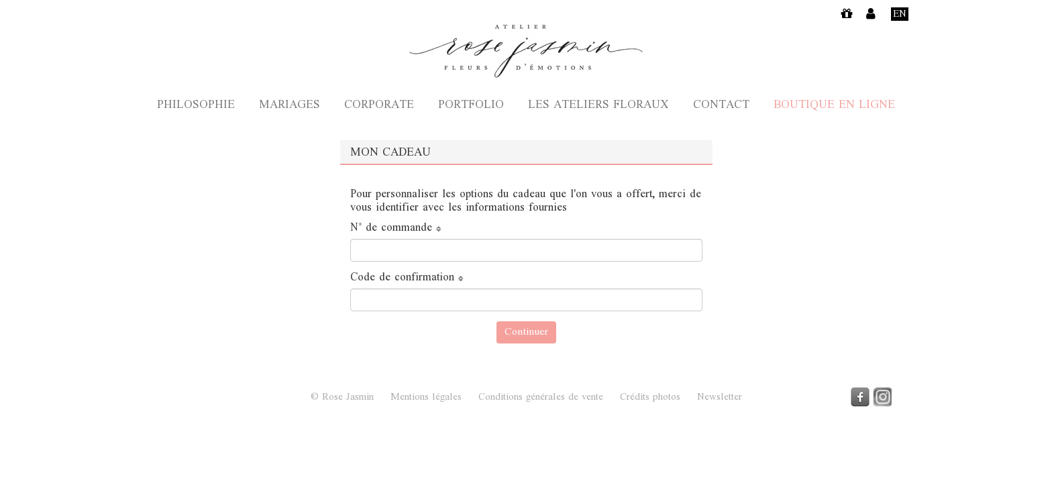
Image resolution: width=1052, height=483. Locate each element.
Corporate (379, 106)
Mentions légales (426, 398)
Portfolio (471, 106)
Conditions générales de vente (540, 398)
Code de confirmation (407, 278)
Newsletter (719, 398)
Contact (721, 106)
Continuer (526, 332)
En (899, 14)
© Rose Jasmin (342, 397)
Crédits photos (650, 398)
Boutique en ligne (834, 106)
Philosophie (196, 106)
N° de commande (395, 228)
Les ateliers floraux (598, 106)
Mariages (289, 106)
